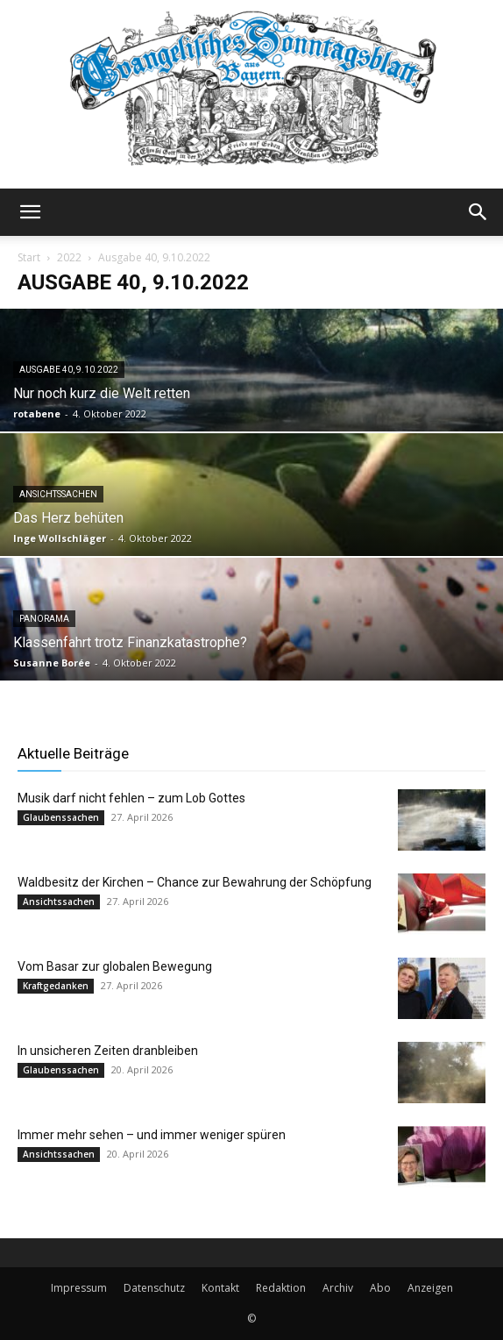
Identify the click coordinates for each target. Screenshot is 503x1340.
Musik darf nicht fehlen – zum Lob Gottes (131, 798)
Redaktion (281, 1287)
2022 (69, 257)
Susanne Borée (51, 662)
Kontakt (220, 1287)
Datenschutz (154, 1287)
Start (29, 257)
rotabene (36, 413)
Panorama (44, 619)
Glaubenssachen (61, 817)
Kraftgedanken (56, 986)
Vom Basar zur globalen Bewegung (115, 966)
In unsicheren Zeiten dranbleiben (108, 1051)
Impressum (79, 1287)
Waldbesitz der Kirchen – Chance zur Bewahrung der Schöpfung (195, 882)
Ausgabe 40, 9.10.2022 (68, 369)
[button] (30, 212)
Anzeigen (430, 1287)
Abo (380, 1287)
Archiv (337, 1287)
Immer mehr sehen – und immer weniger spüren (152, 1135)
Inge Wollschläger (59, 538)
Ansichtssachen (58, 494)
